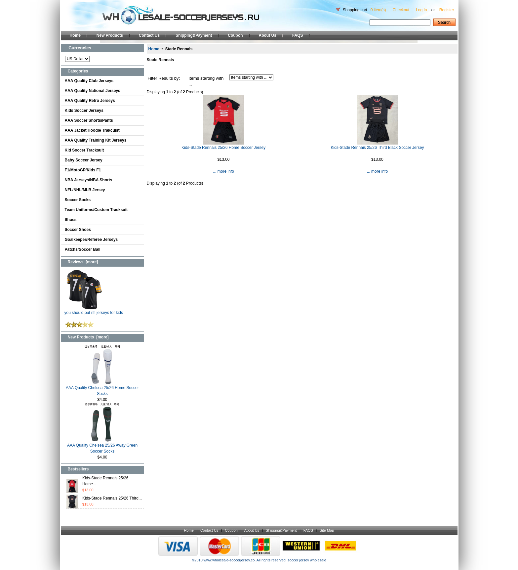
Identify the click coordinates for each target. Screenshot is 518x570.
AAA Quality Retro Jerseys (90, 100)
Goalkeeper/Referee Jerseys (91, 239)
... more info (223, 171)
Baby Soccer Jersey (83, 160)
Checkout (400, 10)
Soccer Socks (78, 199)
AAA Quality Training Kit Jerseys (96, 140)
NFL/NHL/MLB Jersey (85, 190)
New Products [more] (88, 337)
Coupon (235, 35)
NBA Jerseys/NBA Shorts (88, 180)
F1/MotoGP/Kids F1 (83, 170)
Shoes (71, 219)
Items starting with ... (205, 81)
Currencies (79, 47)
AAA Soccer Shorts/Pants (89, 120)
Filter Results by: (163, 78)
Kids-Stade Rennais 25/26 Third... (112, 498)
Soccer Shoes (78, 229)
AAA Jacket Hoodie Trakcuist (92, 130)
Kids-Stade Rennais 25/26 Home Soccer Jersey (223, 147)
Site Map (327, 530)
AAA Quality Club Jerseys (89, 80)
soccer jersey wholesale (307, 560)
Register (446, 10)
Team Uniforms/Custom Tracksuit (96, 209)
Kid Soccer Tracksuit (84, 150)
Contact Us (149, 35)
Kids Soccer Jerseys (84, 110)
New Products (110, 35)
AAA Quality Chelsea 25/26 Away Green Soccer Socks (102, 446)
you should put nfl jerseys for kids (93, 310)
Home (75, 35)
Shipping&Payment (194, 35)
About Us (267, 35)
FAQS (297, 35)
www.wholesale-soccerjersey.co (229, 560)
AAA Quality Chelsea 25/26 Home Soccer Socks (102, 388)
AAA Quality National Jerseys (92, 90)
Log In (421, 10)
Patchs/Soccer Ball (82, 249)
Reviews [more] (83, 262)
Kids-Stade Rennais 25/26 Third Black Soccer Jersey (377, 147)
